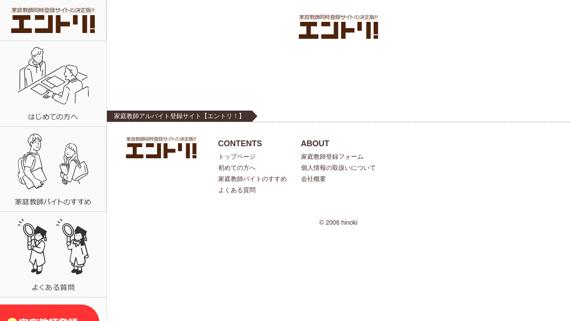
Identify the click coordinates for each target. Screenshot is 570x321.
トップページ (237, 156)
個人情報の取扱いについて (338, 167)
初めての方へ (237, 167)
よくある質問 (237, 189)
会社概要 (313, 178)
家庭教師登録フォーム (332, 156)
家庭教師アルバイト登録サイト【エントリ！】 (179, 115)
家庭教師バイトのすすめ (252, 178)
